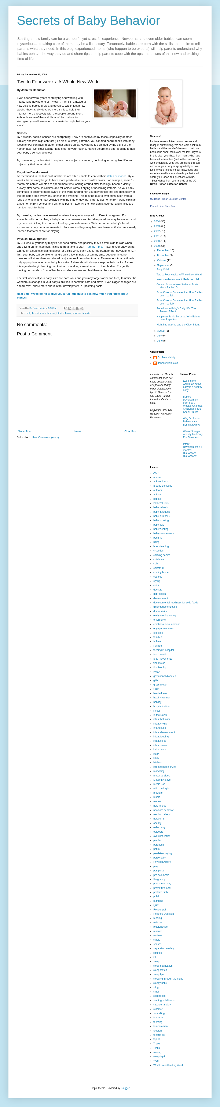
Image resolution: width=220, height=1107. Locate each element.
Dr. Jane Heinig (166, 357)
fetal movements (162, 658)
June (160, 340)
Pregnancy (159, 879)
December (163, 250)
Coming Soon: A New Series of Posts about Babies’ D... (177, 286)
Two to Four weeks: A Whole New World (179, 274)
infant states (160, 745)
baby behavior (34, 313)
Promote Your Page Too (162, 206)
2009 (157, 245)
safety (156, 939)
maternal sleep (161, 775)
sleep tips (158, 974)
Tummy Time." (95, 246)
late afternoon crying (164, 766)
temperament (160, 1026)
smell (156, 991)
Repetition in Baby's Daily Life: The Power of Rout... (176, 310)
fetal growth (159, 654)
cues (156, 585)
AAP (155, 472)
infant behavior (63, 313)
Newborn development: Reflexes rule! (178, 279)
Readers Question (163, 913)
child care (158, 559)
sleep (156, 961)
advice (157, 477)
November (163, 255)
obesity (157, 823)
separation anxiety (163, 948)
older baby (159, 827)
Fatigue (157, 645)
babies (157, 498)
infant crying (160, 723)
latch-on (157, 762)
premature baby (162, 883)
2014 (157, 221)
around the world (162, 485)
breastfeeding (161, 546)
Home (77, 431)
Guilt (156, 689)
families (157, 637)
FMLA (156, 671)
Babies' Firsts (161, 503)
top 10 (156, 1039)
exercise (158, 632)
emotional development (166, 624)
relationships (160, 926)
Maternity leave (161, 779)
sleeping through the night (168, 978)
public (156, 896)
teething (157, 1021)
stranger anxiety (162, 1004)
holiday (157, 702)
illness (156, 710)
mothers (157, 792)
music (156, 797)
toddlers (157, 1030)
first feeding (159, 667)
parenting (158, 844)
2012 (157, 231)
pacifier (157, 840)
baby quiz (158, 524)
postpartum (159, 870)
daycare (157, 589)
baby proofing (161, 520)
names (157, 801)
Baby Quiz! (163, 269)
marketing (159, 771)
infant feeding (161, 736)
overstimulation (161, 836)
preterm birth (160, 892)
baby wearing (160, 529)
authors (157, 490)
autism (157, 494)
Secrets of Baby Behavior (88, 20)
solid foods (159, 995)
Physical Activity (162, 861)
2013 (157, 226)
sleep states (160, 970)
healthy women (161, 697)
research (158, 931)
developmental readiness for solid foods (175, 602)
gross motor (160, 684)
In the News (160, 714)
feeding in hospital (163, 650)
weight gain (159, 1056)
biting (156, 541)
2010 (157, 241)
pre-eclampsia (161, 875)
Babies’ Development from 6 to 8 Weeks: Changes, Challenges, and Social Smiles (193, 404)
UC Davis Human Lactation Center (168, 199)
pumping (158, 900)
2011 (157, 236)
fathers (157, 641)
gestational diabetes (164, 676)
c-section (158, 550)
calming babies (161, 555)
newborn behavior (82, 313)
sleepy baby (160, 982)
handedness (160, 693)
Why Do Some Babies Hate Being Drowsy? (191, 421)
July (159, 335)
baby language (161, 511)
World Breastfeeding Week (168, 1065)
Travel (156, 1043)
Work (156, 1060)
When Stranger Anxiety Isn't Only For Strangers (193, 434)
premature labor (162, 887)
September (163, 265)
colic (155, 563)
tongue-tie (159, 1034)
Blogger (125, 1088)
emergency (159, 619)
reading (157, 918)
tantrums (158, 1017)
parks (156, 848)
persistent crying (162, 853)
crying (156, 580)
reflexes (157, 922)
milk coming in (161, 788)
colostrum (158, 568)
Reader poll (159, 909)
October (162, 260)
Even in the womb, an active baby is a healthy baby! (192, 385)
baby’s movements (164, 533)
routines (157, 935)
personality (159, 857)
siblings (157, 952)
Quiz (156, 905)
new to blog (159, 805)
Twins (156, 1047)
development (48, 313)
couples (157, 576)
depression (159, 593)
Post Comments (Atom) (45, 437)
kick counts (159, 749)
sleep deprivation (163, 965)
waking (157, 1052)
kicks (156, 753)
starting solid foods (164, 1000)
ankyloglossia (161, 481)
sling (156, 987)
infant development (164, 732)
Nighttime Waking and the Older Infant (178, 324)
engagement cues (163, 628)
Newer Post (24, 431)
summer (157, 1009)
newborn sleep (161, 814)
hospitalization (161, 706)
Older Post (130, 431)
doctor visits (160, 611)
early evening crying (164, 615)
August (161, 330)
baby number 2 (161, 516)
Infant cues (159, 727)
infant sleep (159, 740)
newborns (158, 818)
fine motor (159, 663)
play (155, 866)
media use (159, 784)
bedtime (157, 537)
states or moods (116, 176)
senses (157, 944)
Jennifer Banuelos (168, 363)
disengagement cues (165, 606)
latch (156, 758)
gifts (155, 680)
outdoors (158, 831)
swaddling (159, 1013)
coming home (161, 572)
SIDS (156, 957)
